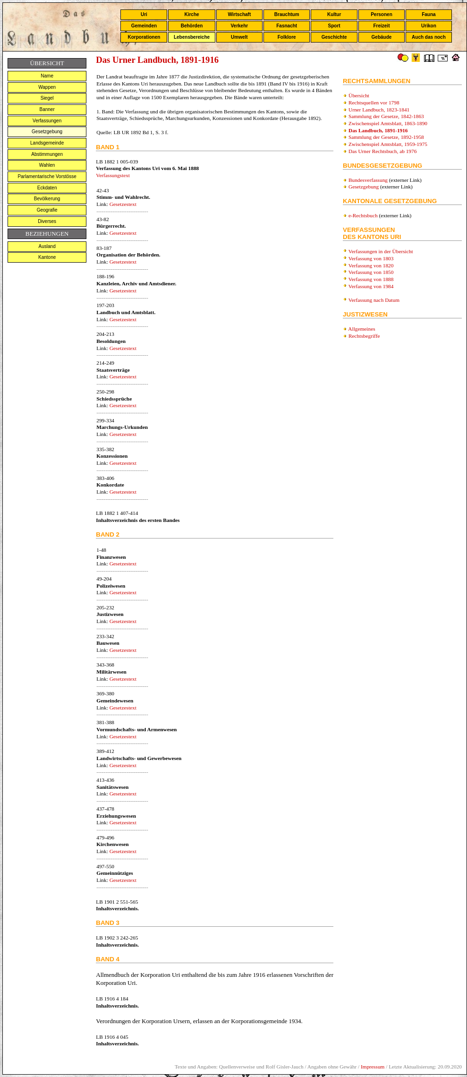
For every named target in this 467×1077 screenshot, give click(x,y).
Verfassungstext (113, 175)
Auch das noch (429, 37)
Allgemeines (361, 329)
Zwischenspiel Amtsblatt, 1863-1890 (387, 123)
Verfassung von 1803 (371, 258)
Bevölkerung (47, 198)
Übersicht (358, 95)
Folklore (287, 37)
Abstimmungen (47, 154)
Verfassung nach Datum (373, 300)
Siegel (47, 98)
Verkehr (239, 25)
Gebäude (382, 37)
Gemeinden (144, 25)
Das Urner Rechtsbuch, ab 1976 (382, 151)
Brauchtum (286, 14)
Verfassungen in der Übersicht (380, 251)
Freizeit (381, 25)
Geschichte (334, 37)
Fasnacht (286, 25)
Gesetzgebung (47, 131)
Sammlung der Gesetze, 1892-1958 (386, 137)
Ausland (47, 246)
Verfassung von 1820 (371, 265)
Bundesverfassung (368, 180)
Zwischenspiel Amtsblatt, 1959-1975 (387, 144)
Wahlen (47, 165)
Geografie (47, 210)
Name (47, 75)
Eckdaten (47, 187)
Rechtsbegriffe (364, 336)
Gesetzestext (123, 204)
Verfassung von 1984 (371, 286)
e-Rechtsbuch (363, 215)
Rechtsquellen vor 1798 (373, 102)
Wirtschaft (239, 14)
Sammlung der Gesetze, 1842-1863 (386, 116)
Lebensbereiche (192, 37)
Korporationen (143, 37)
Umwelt (239, 37)
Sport (334, 25)
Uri (144, 14)
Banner (47, 109)
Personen (381, 14)
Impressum (372, 1066)
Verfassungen (47, 120)
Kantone (47, 257)
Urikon (428, 25)
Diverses (47, 221)
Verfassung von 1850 (371, 272)
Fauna (428, 14)
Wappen (47, 87)
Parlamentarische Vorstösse (46, 176)
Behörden (192, 25)
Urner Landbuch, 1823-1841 (378, 109)
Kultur (334, 14)
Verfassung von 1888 (371, 279)
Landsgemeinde (47, 142)
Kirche (191, 14)
